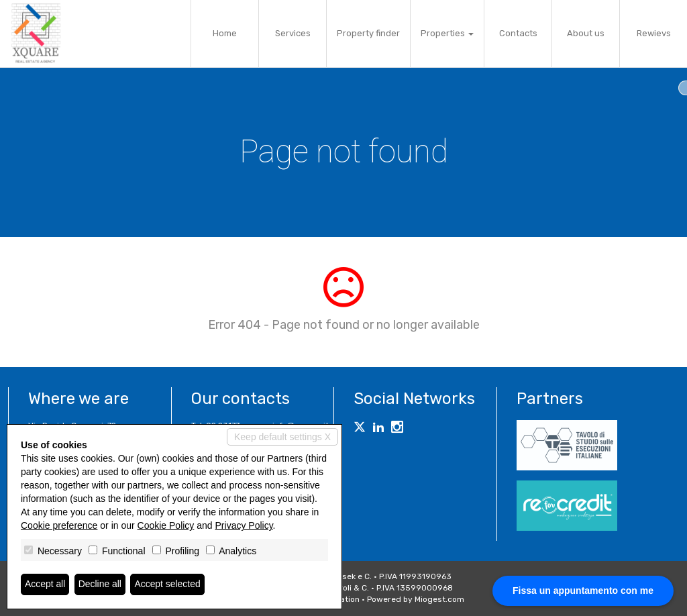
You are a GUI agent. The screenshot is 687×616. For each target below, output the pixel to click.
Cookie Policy (166, 525)
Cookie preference (59, 525)
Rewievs (654, 33)
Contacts (518, 33)
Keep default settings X (282, 436)
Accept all (45, 584)
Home (225, 33)
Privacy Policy (244, 525)
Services (293, 33)
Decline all (100, 584)
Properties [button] (447, 33)
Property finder (368, 33)
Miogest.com (439, 599)
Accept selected (168, 584)
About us (585, 33)
